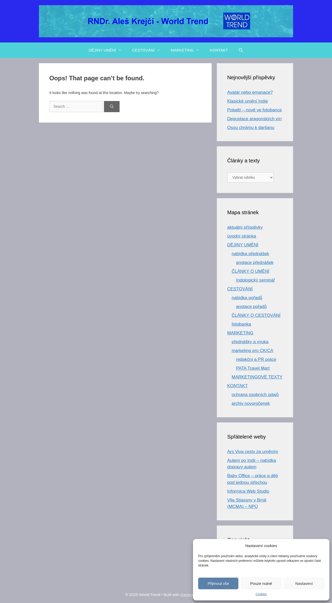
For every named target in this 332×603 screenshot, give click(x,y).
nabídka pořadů (247, 297)
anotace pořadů (251, 306)
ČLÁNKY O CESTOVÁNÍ (256, 315)
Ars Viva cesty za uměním (252, 451)
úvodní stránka (241, 236)
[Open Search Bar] (240, 50)
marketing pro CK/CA (252, 350)
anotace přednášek (255, 262)
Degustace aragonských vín (254, 118)
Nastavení (304, 583)
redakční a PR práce (256, 359)
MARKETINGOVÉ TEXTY (257, 377)
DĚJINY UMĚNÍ (108, 50)
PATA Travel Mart (252, 368)
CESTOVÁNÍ (148, 50)
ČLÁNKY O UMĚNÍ (250, 271)
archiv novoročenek (251, 403)
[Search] (112, 106)
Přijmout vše (218, 583)
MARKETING (188, 50)
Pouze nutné (261, 583)
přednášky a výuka (250, 341)
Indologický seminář (255, 280)
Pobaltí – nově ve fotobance (254, 109)
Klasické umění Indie (247, 101)
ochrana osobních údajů (255, 394)
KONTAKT (219, 50)
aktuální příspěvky (245, 227)
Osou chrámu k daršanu (250, 127)
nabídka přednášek (250, 253)
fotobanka (241, 324)
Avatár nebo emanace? (250, 92)
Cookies (261, 594)
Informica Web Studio (248, 491)
